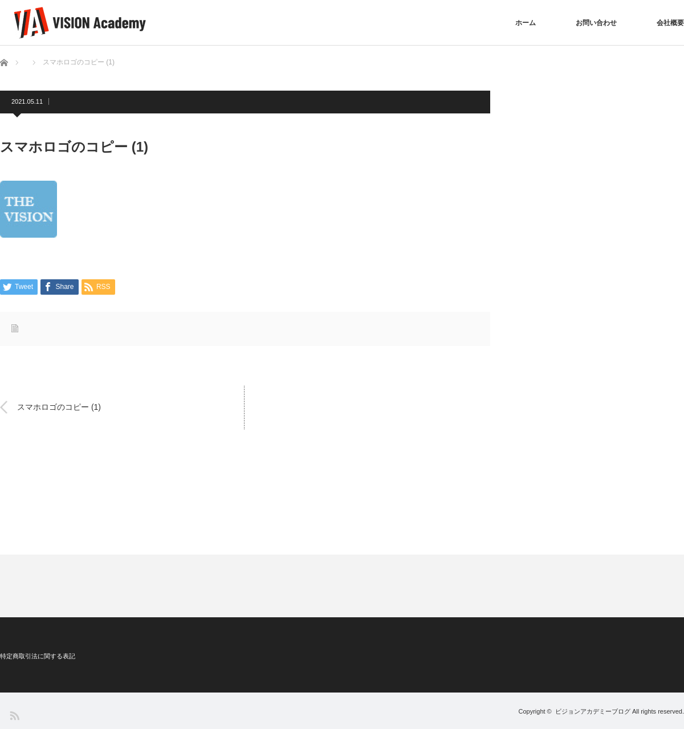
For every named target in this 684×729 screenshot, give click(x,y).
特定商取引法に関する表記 (37, 656)
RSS (14, 715)
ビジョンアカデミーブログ (592, 711)
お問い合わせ (596, 23)
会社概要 (670, 23)
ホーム (525, 23)
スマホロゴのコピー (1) (59, 407)
